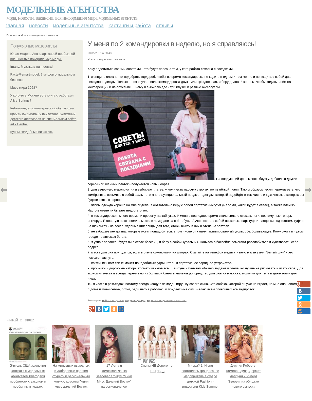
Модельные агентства (63, 10)
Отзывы (164, 25)
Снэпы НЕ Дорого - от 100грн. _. (157, 365)
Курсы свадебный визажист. (31, 132)
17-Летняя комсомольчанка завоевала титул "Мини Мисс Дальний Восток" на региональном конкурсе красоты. (114, 376)
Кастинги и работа (129, 25)
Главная (15, 25)
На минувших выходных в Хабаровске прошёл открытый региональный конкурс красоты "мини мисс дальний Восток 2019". (71, 376)
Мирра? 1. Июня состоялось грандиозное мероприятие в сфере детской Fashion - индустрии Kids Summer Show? (200, 376)
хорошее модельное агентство (166, 300)
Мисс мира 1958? (23, 87)
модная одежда (135, 300)
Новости (38, 25)
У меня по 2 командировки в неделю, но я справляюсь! (172, 44)
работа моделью (113, 300)
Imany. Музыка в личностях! (31, 66)
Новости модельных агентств (40, 35)
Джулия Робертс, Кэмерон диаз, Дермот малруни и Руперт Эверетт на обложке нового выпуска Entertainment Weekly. (244, 376)
